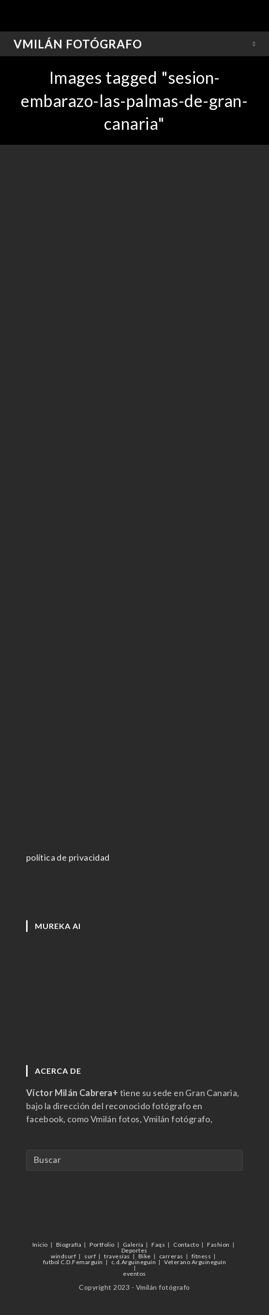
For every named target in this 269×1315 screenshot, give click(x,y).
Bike (144, 1256)
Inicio (40, 1244)
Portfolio (102, 1244)
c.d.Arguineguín (133, 1262)
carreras (171, 1256)
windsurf (63, 1256)
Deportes (134, 1250)
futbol (51, 1262)
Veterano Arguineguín (195, 1262)
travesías (117, 1256)
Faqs (158, 1244)
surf (90, 1256)
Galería (133, 1244)
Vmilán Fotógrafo (78, 44)
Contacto (186, 1244)
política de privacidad (68, 857)
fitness (201, 1256)
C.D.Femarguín (81, 1262)
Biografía (69, 1244)
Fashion (218, 1244)
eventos (134, 1273)
